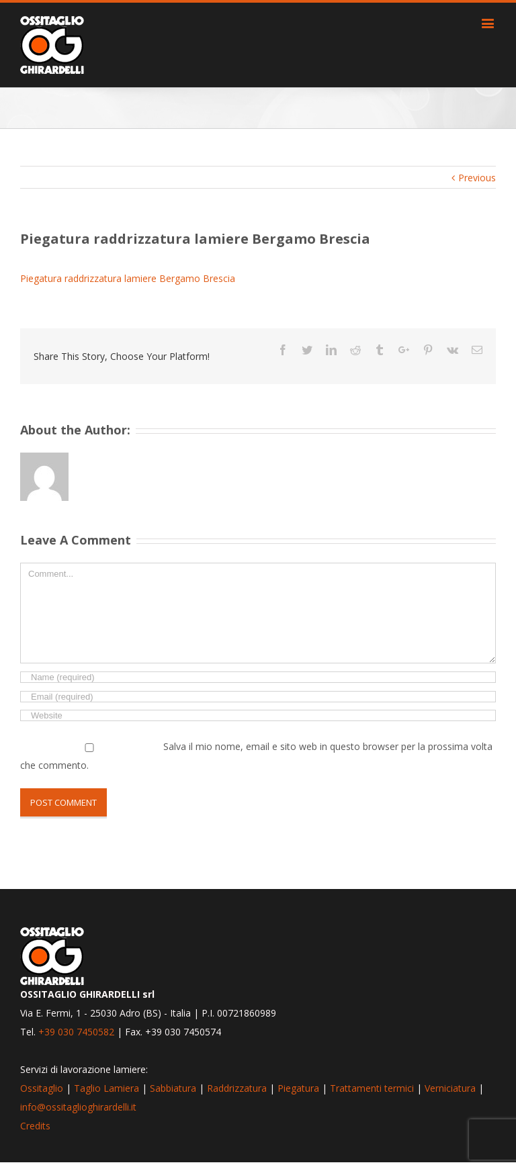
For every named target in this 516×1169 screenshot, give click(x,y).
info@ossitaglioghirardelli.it (78, 1107)
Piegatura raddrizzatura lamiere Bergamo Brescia (127, 278)
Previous (477, 177)
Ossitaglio (41, 1088)
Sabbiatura (173, 1088)
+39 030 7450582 (76, 1031)
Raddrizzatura (237, 1088)
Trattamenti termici (372, 1088)
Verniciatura (450, 1088)
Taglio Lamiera (106, 1088)
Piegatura (298, 1088)
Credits (35, 1125)
